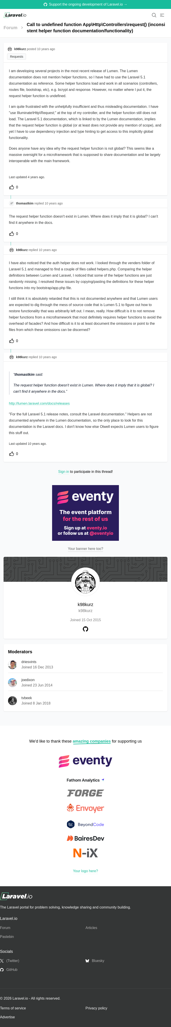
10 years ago (54, 203)
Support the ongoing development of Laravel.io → (85, 4)
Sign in (63, 472)
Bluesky (95, 961)
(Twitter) (9, 961)
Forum (10, 27)
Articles (91, 928)
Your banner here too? (85, 549)
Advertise (7, 1017)
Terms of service (13, 1008)
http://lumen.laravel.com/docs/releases (39, 403)
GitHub (8, 970)
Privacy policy (96, 1008)
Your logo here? (85, 871)
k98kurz (85, 608)
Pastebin (7, 937)
